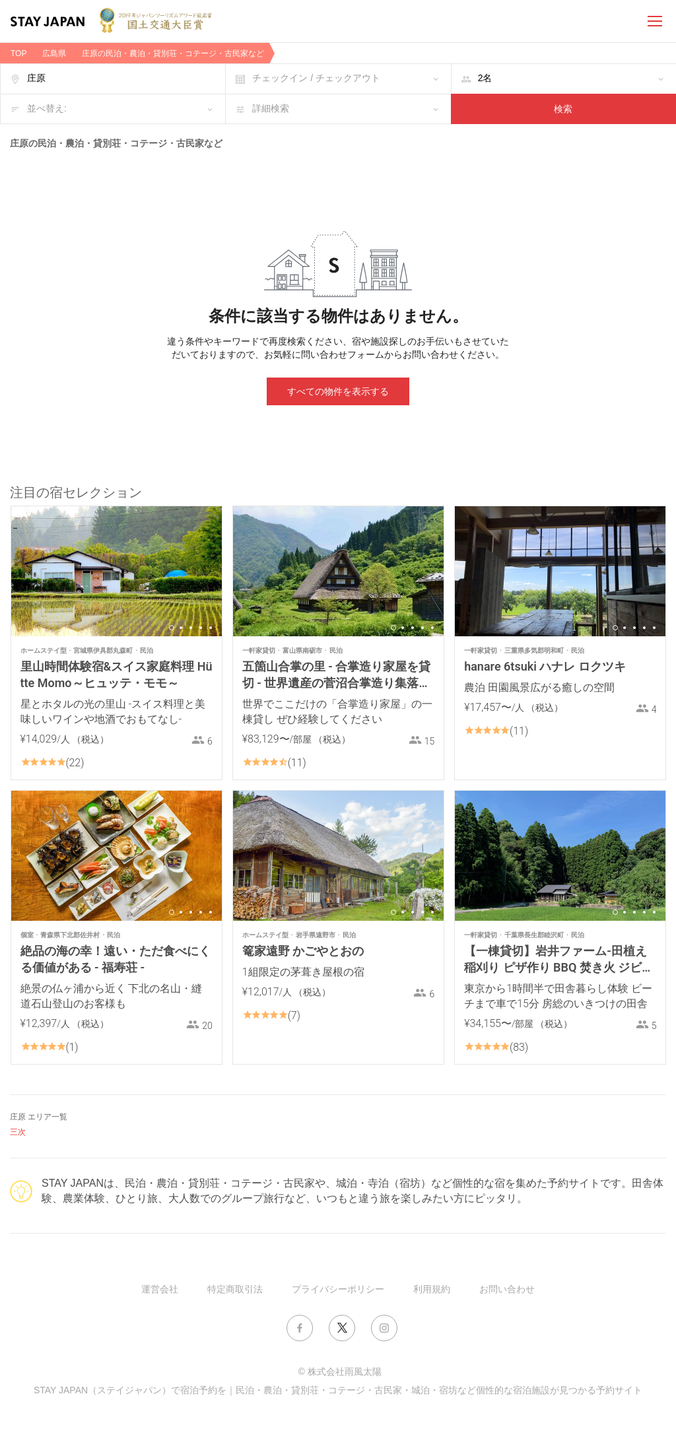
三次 (18, 1132)
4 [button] (200, 627)
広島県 (54, 53)
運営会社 (159, 1289)
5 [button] (210, 627)
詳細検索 (270, 108)
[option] (116, 571)
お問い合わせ (507, 1289)
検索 (563, 109)
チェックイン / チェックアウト (316, 78)
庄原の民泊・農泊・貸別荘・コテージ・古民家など (173, 53)
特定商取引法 (235, 1289)
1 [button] (171, 627)
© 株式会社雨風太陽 (339, 1371)
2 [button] (181, 627)
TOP (18, 53)
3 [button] (190, 627)
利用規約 (431, 1289)
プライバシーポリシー (338, 1289)
